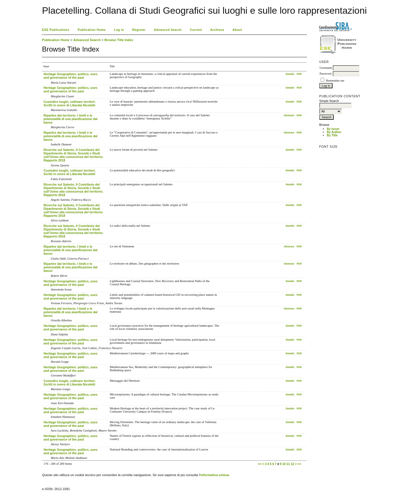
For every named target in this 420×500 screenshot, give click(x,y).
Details (290, 74)
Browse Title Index (118, 40)
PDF (299, 74)
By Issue (333, 129)
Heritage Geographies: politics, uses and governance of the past (70, 75)
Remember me (335, 80)
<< (259, 464)
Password (325, 73)
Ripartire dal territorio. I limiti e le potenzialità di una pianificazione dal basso (70, 119)
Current (196, 29)
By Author (334, 132)
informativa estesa (214, 475)
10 (284, 464)
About (237, 29)
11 (288, 464)
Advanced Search (168, 29)
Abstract (289, 115)
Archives (217, 29)
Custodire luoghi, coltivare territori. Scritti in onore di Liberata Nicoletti (69, 103)
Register (139, 29)
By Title (332, 135)
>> (299, 464)
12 (292, 464)
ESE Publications (55, 29)
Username (325, 67)
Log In (119, 29)
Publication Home (92, 29)
